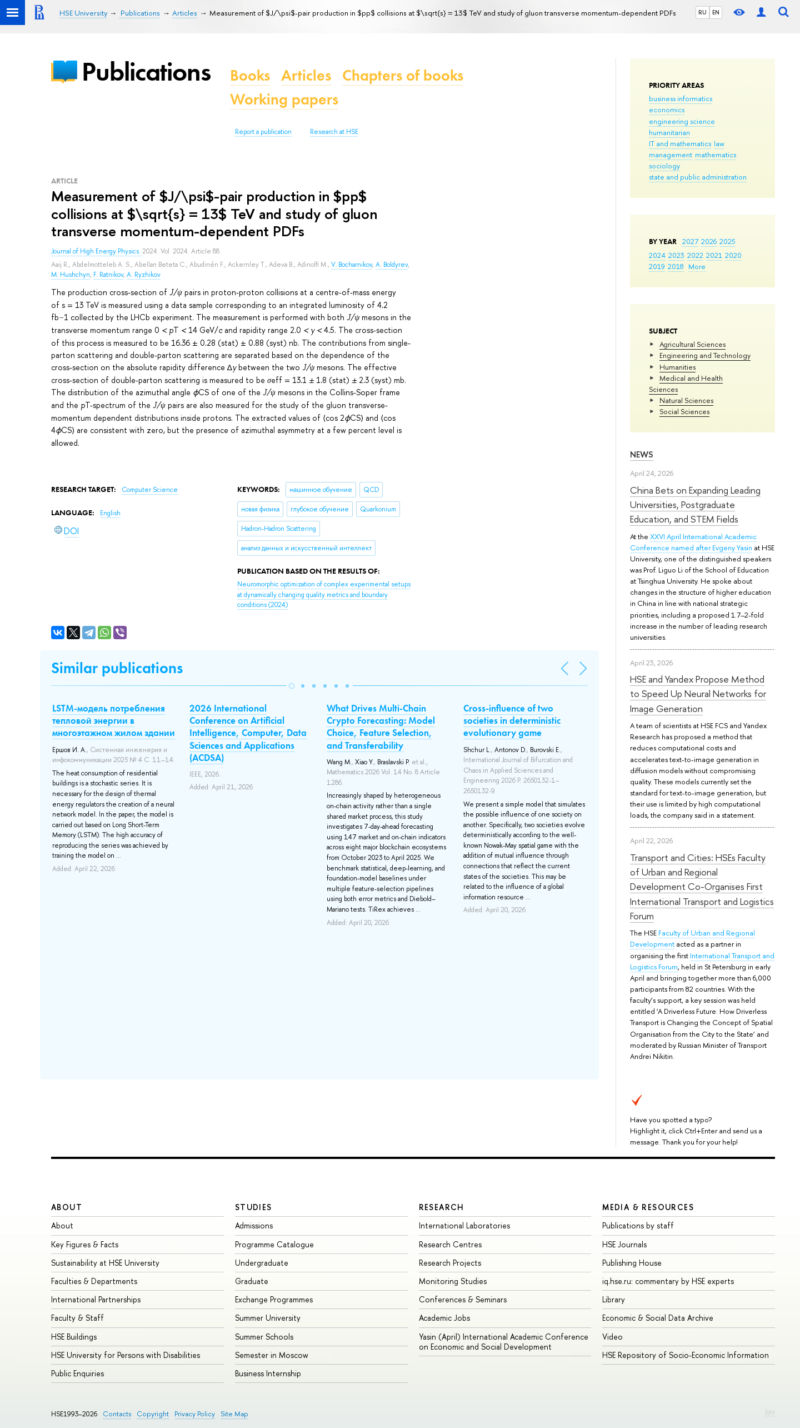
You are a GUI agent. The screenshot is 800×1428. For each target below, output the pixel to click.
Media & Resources (648, 1207)
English (110, 513)
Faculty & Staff (77, 1317)
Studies (253, 1207)
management (670, 155)
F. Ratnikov (108, 274)
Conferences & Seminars (463, 1299)
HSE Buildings (74, 1336)
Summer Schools (264, 1336)
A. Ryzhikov (144, 274)
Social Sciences (684, 411)
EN (715, 12)
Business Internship (268, 1373)
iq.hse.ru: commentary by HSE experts (668, 1281)
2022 (695, 255)
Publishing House (632, 1262)
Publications (146, 71)
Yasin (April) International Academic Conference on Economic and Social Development (503, 1341)
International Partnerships (96, 1299)
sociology (664, 166)
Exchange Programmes (274, 1299)
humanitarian (669, 132)
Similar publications (117, 668)
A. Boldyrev (392, 264)
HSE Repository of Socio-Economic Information (685, 1355)
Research (441, 1207)
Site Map (234, 1414)
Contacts (117, 1414)
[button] (291, 685)
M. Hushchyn (70, 274)
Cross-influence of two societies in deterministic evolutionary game (512, 720)
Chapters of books (402, 75)
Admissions (254, 1225)
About (66, 1207)
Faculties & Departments (94, 1281)
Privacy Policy (194, 1414)
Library (613, 1299)
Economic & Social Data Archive (657, 1317)
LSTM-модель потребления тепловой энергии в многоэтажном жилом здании (113, 720)
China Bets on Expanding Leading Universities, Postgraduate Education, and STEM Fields (695, 505)
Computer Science (150, 489)
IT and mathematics (680, 143)
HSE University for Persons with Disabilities (125, 1355)
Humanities (677, 367)
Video (612, 1336)
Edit (770, 1412)
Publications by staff (638, 1225)
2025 (727, 241)
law (719, 143)
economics (666, 110)
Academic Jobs (444, 1317)
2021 (714, 255)
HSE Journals (624, 1244)
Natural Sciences (686, 400)
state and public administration (698, 177)
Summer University (268, 1317)
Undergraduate (261, 1262)
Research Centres (450, 1244)
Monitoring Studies (453, 1281)
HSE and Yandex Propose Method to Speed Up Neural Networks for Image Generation (698, 694)
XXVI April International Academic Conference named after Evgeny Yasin (693, 542)
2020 (733, 255)
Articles (306, 75)
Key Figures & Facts (84, 1244)
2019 (657, 266)
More (697, 266)
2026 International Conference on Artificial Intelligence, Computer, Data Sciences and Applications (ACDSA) (248, 732)
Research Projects (450, 1262)
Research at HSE (334, 131)
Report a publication (263, 131)
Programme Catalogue (274, 1244)
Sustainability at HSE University (105, 1262)
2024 (657, 255)
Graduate (251, 1281)
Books (250, 75)
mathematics (715, 155)
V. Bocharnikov (351, 264)
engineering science (682, 121)
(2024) (324, 594)
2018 (676, 266)
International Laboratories (464, 1225)
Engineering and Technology (705, 355)
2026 (709, 241)
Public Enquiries (77, 1373)
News (641, 454)
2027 (690, 241)
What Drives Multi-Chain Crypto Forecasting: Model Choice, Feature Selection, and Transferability (381, 726)
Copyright (153, 1414)
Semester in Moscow (271, 1355)
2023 (676, 255)
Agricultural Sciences (692, 344)
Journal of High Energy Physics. (96, 251)
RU (702, 12)
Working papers (284, 99)
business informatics (680, 98)
